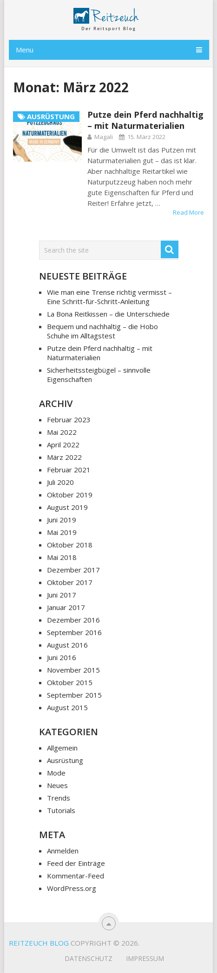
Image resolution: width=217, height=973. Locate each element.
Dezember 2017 (73, 569)
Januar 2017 (66, 607)
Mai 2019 (62, 532)
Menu (24, 49)
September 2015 (74, 695)
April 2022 (63, 444)
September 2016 (74, 632)
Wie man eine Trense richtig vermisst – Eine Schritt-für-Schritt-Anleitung (109, 296)
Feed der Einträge (76, 863)
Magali (103, 137)
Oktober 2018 (69, 544)
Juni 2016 (61, 657)
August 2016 (67, 644)
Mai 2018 (62, 557)
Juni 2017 (61, 594)
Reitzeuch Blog (39, 943)
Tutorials (61, 810)
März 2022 (64, 457)
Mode (56, 772)
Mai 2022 (62, 432)
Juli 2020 (60, 482)
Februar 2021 (69, 469)
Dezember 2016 (73, 619)
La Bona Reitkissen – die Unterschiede (108, 313)
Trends (58, 797)
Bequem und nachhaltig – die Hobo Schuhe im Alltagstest (102, 331)
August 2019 (67, 507)
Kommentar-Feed (75, 875)
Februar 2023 (69, 419)
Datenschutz (88, 958)
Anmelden (63, 850)
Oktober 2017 (69, 582)
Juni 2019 (61, 519)
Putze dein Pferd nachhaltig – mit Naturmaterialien (145, 120)
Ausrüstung (65, 760)
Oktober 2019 (69, 494)
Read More (188, 212)
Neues (57, 785)
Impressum (145, 958)
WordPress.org (71, 888)
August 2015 (67, 707)
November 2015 (73, 669)
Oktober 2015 (69, 682)
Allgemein (62, 747)
